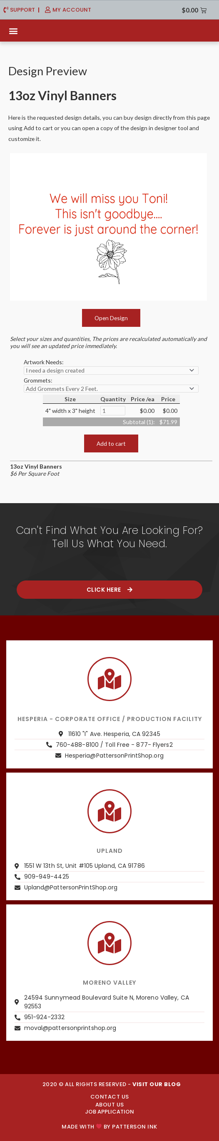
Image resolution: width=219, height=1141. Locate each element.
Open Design (111, 317)
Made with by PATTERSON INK (109, 1127)
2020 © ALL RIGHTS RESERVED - (111, 1084)
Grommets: (38, 380)
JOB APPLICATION (109, 1112)
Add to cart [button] (111, 443)
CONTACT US (109, 1097)
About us (109, 1105)
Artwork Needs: (43, 362)
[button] (13, 30)
